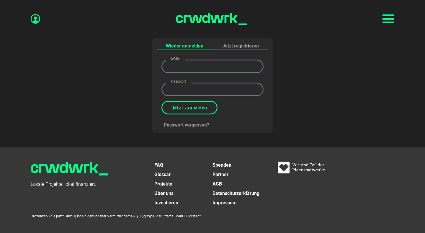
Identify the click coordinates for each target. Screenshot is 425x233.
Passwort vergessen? (186, 125)
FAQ (158, 165)
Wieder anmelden (184, 46)
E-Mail (176, 58)
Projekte (163, 184)
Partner (220, 174)
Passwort (178, 81)
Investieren (166, 203)
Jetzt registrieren (240, 46)
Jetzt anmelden (189, 107)
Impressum (224, 203)
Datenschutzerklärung (235, 193)
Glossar (162, 174)
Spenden (221, 165)
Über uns (164, 193)
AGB (217, 184)
